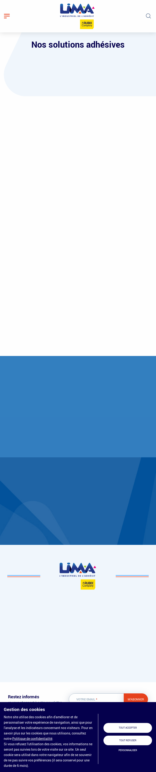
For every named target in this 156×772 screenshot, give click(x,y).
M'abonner (136, 699)
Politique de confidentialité (32, 738)
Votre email (86, 699)
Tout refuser (127, 740)
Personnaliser (128, 750)
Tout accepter (128, 727)
